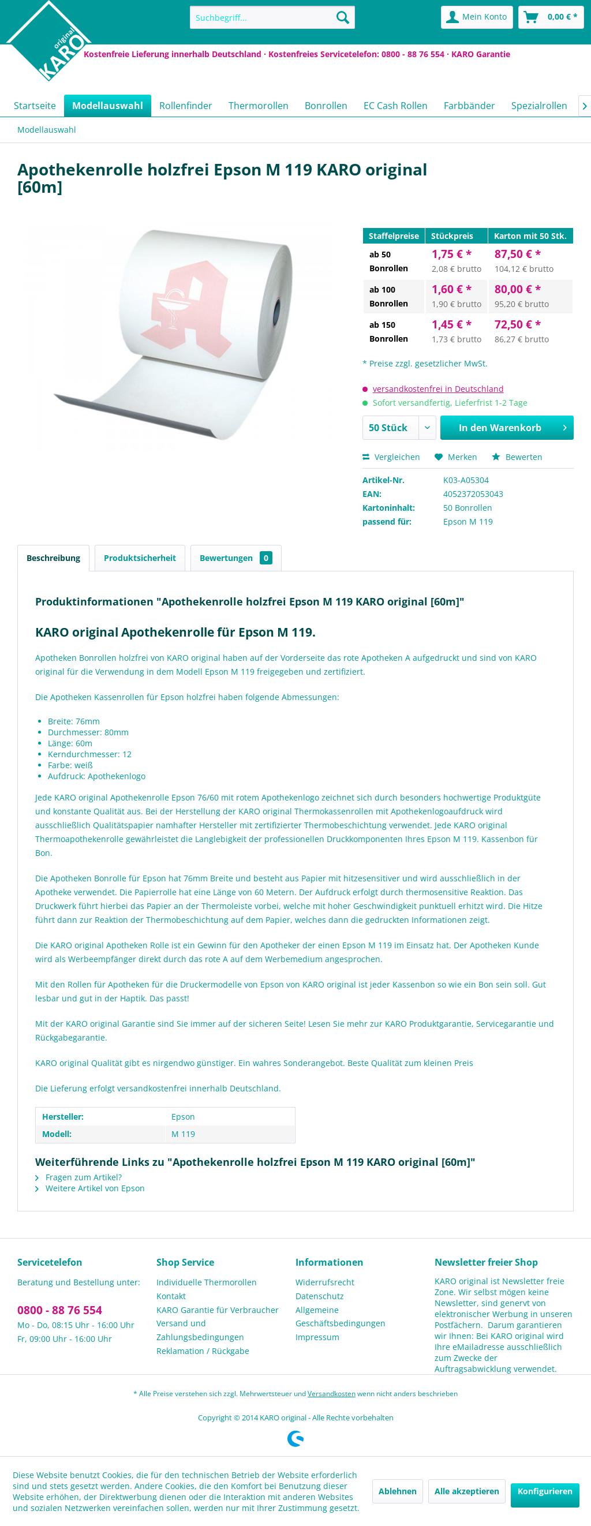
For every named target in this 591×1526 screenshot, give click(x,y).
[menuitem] (273, 17)
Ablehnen (398, 1491)
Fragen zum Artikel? (78, 1177)
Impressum (317, 1336)
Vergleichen (391, 456)
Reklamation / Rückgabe (202, 1350)
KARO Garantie (480, 53)
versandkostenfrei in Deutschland (438, 388)
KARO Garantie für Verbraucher (217, 1309)
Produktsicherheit (140, 557)
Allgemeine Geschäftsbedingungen (341, 1316)
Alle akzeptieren (467, 1491)
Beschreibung (53, 557)
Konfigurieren (545, 1491)
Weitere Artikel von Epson (90, 1188)
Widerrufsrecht (325, 1282)
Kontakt (171, 1296)
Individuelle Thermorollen (206, 1282)
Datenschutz (320, 1296)
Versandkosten (332, 1393)
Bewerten (517, 456)
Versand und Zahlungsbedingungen (200, 1330)
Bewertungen (236, 557)
